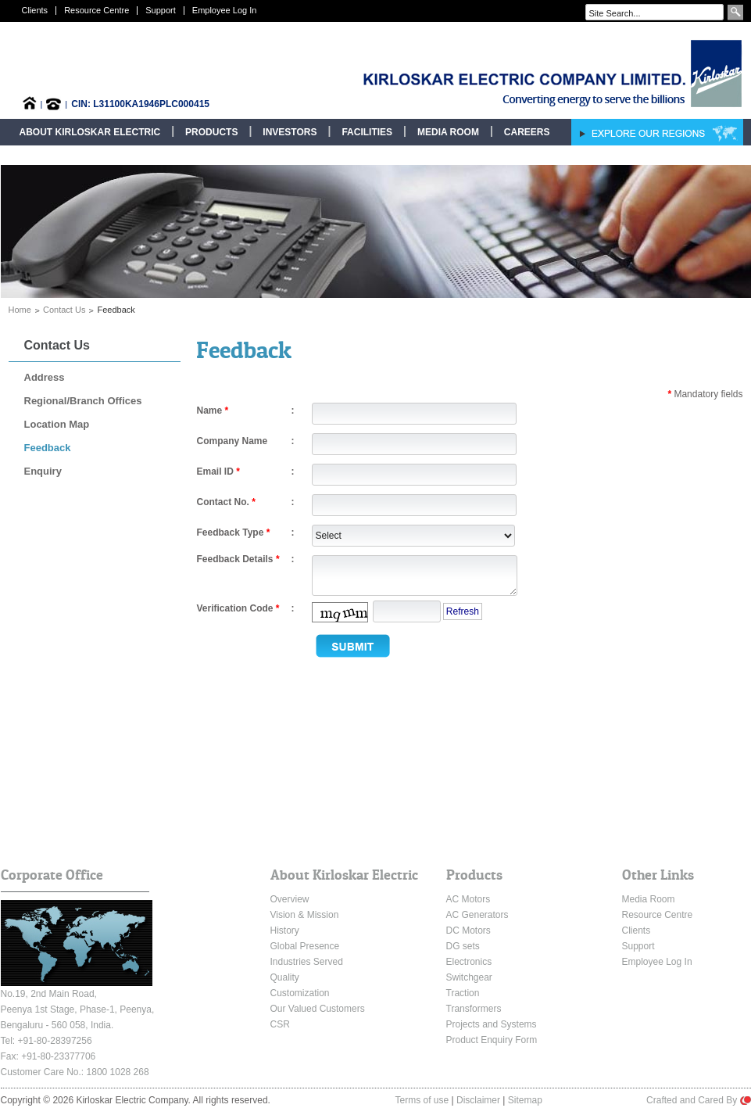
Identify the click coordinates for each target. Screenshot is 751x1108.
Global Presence (305, 946)
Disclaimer (478, 1100)
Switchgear (469, 977)
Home (20, 309)
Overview (289, 899)
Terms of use (422, 1100)
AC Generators (477, 914)
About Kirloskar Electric (90, 132)
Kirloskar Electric (502, 73)
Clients (35, 10)
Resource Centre (96, 10)
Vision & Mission (304, 914)
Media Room (448, 132)
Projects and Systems (491, 1024)
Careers (527, 132)
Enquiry (43, 471)
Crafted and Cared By (698, 1100)
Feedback (47, 448)
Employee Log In (224, 10)
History (284, 930)
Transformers (474, 1008)
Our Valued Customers (317, 1008)
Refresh (462, 611)
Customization (300, 993)
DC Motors (468, 930)
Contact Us (64, 309)
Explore (657, 132)
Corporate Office (52, 875)
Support (160, 10)
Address (44, 377)
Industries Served (306, 961)
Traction (463, 993)
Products (211, 132)
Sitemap (525, 1100)
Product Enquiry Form (492, 1039)
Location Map (57, 424)
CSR (280, 1024)
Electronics (469, 961)
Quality (284, 977)
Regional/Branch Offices (83, 401)
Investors (289, 132)
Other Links (658, 875)
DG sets (463, 946)
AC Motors (468, 899)
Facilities (367, 132)
